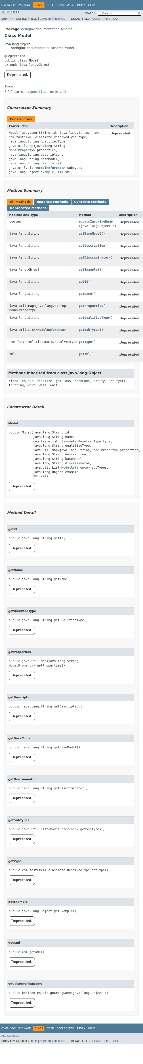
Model (13, 132)
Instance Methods (52, 202)
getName (85, 293)
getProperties (91, 306)
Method (59, 18)
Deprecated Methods (28, 208)
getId (83, 281)
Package (24, 4)
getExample (88, 269)
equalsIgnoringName (96, 221)
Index (81, 4)
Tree (50, 4)
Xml (60, 172)
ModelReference (50, 168)
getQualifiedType (94, 317)
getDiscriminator (94, 257)
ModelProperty (21, 150)
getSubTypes (89, 329)
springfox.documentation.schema (46, 29)
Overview (8, 4)
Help (91, 4)
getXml (84, 354)
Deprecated (65, 4)
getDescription (92, 245)
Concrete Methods (90, 202)
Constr (45, 18)
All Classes (10, 12)
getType (85, 342)
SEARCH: (91, 13)
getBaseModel (90, 233)
